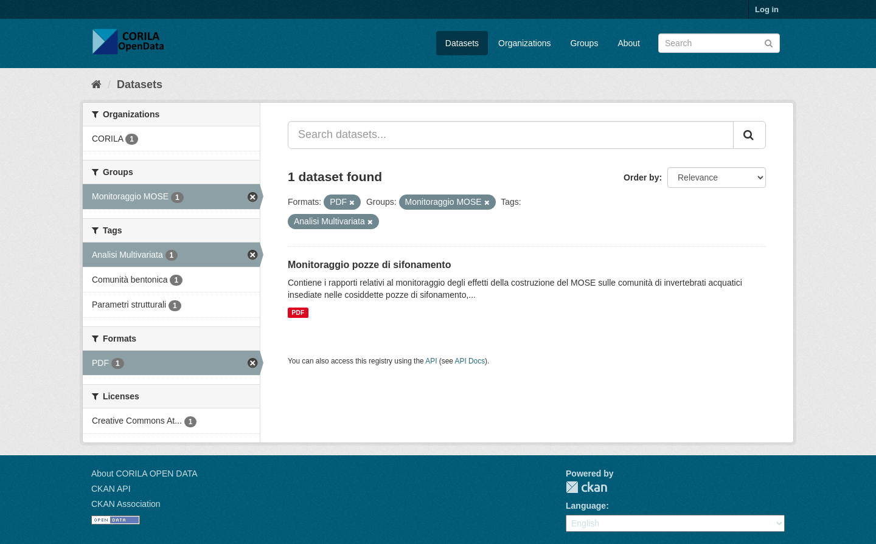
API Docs (470, 361)
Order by (641, 177)
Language (586, 506)
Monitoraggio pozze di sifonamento (369, 265)
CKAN (586, 487)
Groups (584, 43)
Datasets (462, 43)
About (628, 43)
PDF (297, 312)
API (431, 361)
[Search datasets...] (511, 135)
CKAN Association (126, 504)
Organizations (524, 43)
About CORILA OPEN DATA (144, 473)
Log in (767, 9)
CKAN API (111, 489)
